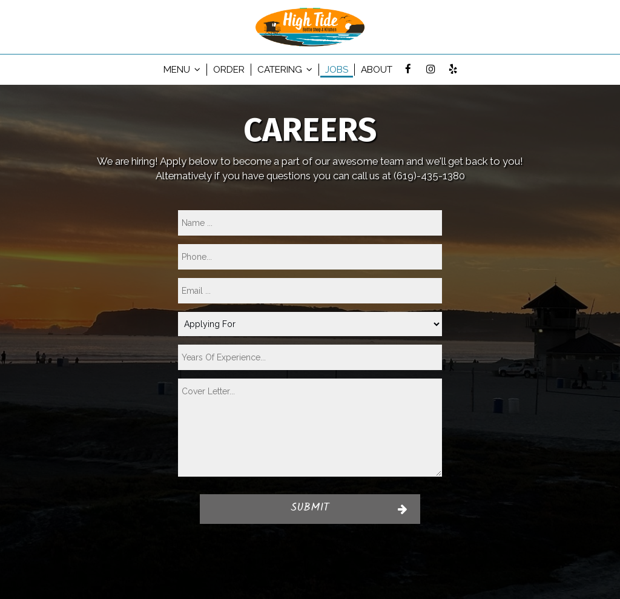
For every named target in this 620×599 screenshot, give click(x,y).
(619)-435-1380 (429, 176)
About (376, 69)
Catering (284, 69)
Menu (181, 69)
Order (229, 69)
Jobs (336, 69)
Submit (310, 509)
